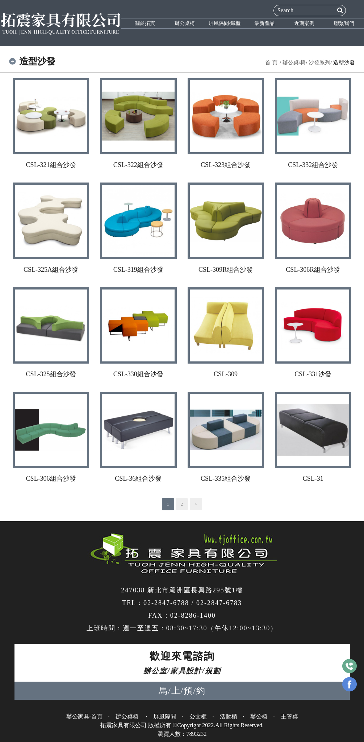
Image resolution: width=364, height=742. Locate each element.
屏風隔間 (164, 716)
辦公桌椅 (185, 23)
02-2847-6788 (166, 602)
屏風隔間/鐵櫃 (224, 23)
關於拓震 (145, 23)
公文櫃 (198, 716)
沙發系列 (319, 62)
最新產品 (264, 23)
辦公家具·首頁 (84, 716)
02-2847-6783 (219, 602)
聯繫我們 (344, 23)
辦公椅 (259, 716)
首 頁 (271, 62)
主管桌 (289, 716)
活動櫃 (228, 716)
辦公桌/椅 (294, 62)
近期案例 (304, 23)
